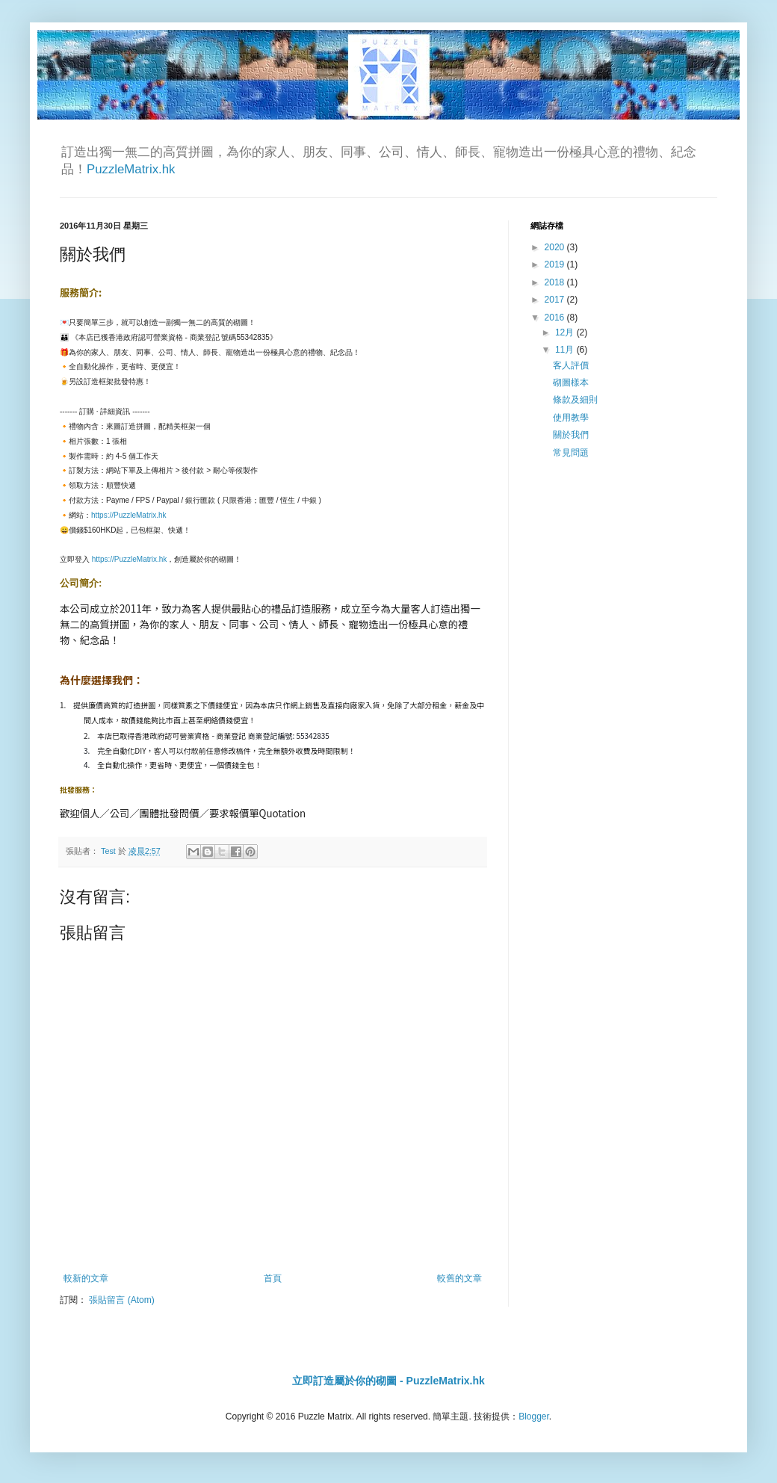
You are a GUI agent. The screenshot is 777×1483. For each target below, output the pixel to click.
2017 (556, 299)
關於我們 (571, 435)
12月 (566, 332)
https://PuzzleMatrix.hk (129, 515)
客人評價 (571, 365)
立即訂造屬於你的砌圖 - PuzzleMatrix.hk (388, 1381)
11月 (566, 349)
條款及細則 (575, 399)
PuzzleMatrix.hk (131, 169)
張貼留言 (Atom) (121, 1300)
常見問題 (571, 453)
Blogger (533, 1416)
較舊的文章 (459, 1278)
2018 (556, 282)
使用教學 (571, 417)
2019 (556, 264)
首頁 (273, 1278)
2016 (556, 317)
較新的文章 (86, 1278)
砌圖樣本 (571, 382)
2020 (556, 247)
